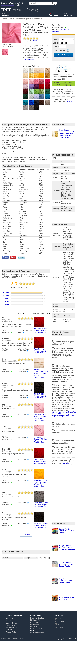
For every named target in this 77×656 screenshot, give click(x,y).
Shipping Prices (12, 627)
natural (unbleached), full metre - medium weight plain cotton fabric (41, 373)
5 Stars (6, 293)
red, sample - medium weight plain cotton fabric (41, 351)
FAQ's (8, 621)
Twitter (60, 619)
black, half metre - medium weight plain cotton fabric (41, 525)
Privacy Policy (11, 632)
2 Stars (6, 301)
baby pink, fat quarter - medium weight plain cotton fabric (40, 440)
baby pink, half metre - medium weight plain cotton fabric (40, 417)
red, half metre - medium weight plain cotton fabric (41, 330)
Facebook (61, 622)
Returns (9, 630)
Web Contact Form (37, 633)
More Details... (30, 60)
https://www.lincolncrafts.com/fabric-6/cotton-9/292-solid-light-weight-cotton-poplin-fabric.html (63, 414)
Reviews (38, 41)
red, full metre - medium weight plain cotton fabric (41, 461)
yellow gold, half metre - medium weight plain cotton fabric (40, 483)
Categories (5, 15)
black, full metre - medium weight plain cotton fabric (41, 396)
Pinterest (61, 624)
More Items (26, 534)
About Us (9, 618)
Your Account (68, 15)
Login (8, 623)
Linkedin (61, 627)
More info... (70, 101)
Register (14, 623)
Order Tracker (11, 625)
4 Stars (6, 296)
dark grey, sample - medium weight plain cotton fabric (41, 504)
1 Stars (6, 304)
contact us (65, 464)
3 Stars (6, 298)
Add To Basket (63, 55)
